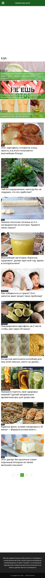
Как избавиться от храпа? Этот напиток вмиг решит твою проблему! (21, 294)
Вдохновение (6, 389)
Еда (2, 92)
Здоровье (4, 71)
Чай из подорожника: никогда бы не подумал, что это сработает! (21, 190)
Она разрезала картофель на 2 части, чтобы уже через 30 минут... (21, 327)
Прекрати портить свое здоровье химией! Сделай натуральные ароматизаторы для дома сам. (19, 394)
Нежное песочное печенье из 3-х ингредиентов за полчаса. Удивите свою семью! (20, 225)
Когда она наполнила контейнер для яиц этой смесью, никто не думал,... (21, 360)
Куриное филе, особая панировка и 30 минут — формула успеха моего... (22, 428)
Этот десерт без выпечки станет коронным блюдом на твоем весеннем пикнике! (19, 462)
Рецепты (4, 255)
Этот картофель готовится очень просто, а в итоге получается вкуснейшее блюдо (19, 150)
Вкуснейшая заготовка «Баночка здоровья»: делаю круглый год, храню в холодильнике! (22, 260)
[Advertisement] (22, 31)
